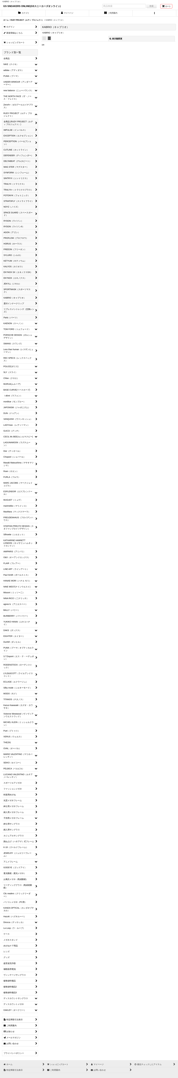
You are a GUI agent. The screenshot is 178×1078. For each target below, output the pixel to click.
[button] (154, 13)
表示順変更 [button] (115, 39)
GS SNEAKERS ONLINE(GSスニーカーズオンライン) (32, 6)
